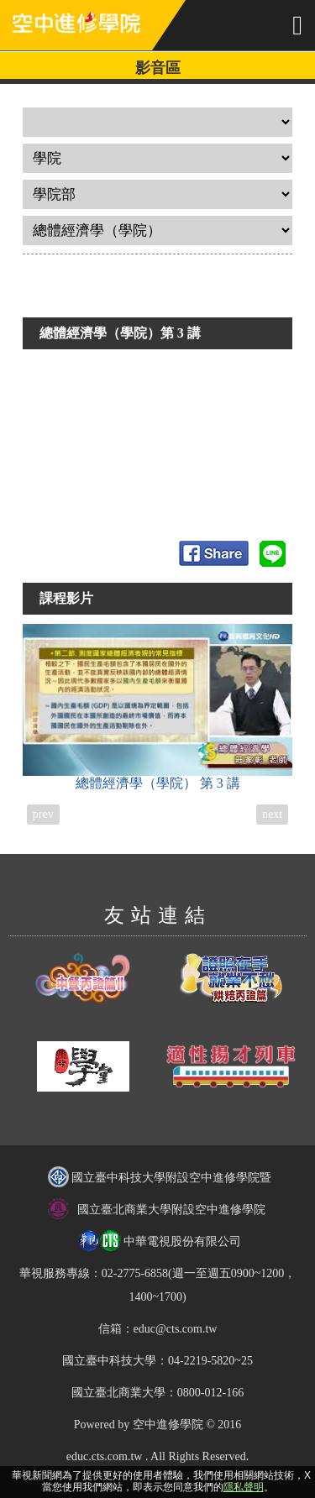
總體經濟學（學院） (158, 707)
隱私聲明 (243, 1487)
